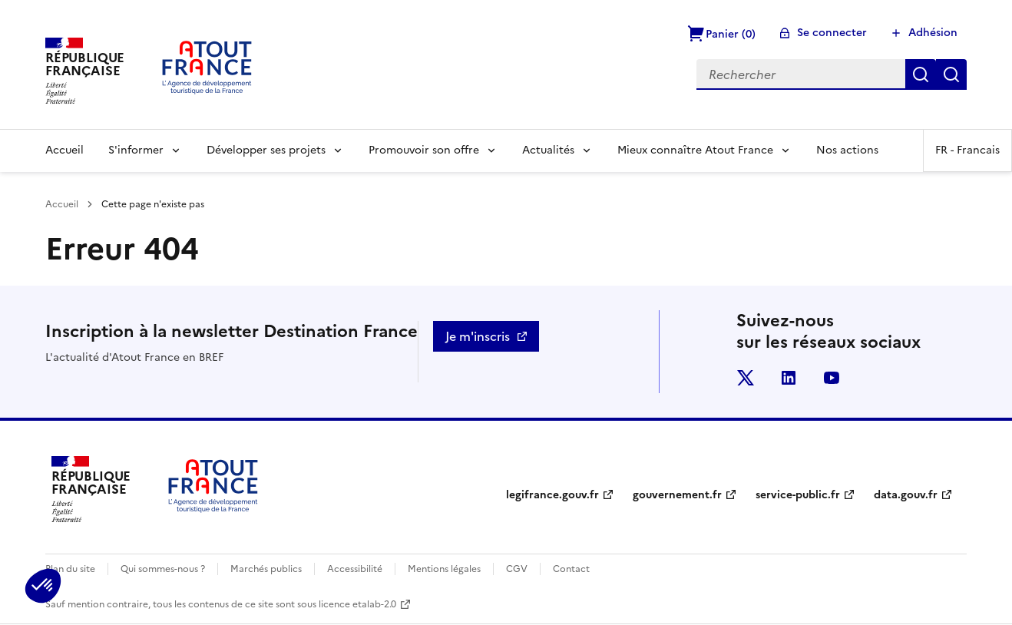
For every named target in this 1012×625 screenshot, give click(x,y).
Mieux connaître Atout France (695, 150)
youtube (831, 377)
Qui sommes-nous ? (163, 569)
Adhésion (932, 33)
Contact (571, 569)
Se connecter (832, 33)
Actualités (548, 150)
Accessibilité (354, 569)
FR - (967, 150)
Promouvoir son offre (424, 150)
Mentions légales (444, 569)
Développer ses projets (266, 150)
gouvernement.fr (677, 495)
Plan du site (70, 569)
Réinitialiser (951, 74)
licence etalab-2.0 (357, 604)
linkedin (788, 377)
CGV (516, 569)
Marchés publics (266, 569)
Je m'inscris (477, 336)
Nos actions (847, 150)
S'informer (136, 150)
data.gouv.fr (906, 495)
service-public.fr (798, 495)
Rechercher (920, 74)
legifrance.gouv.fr (552, 495)
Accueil (64, 150)
